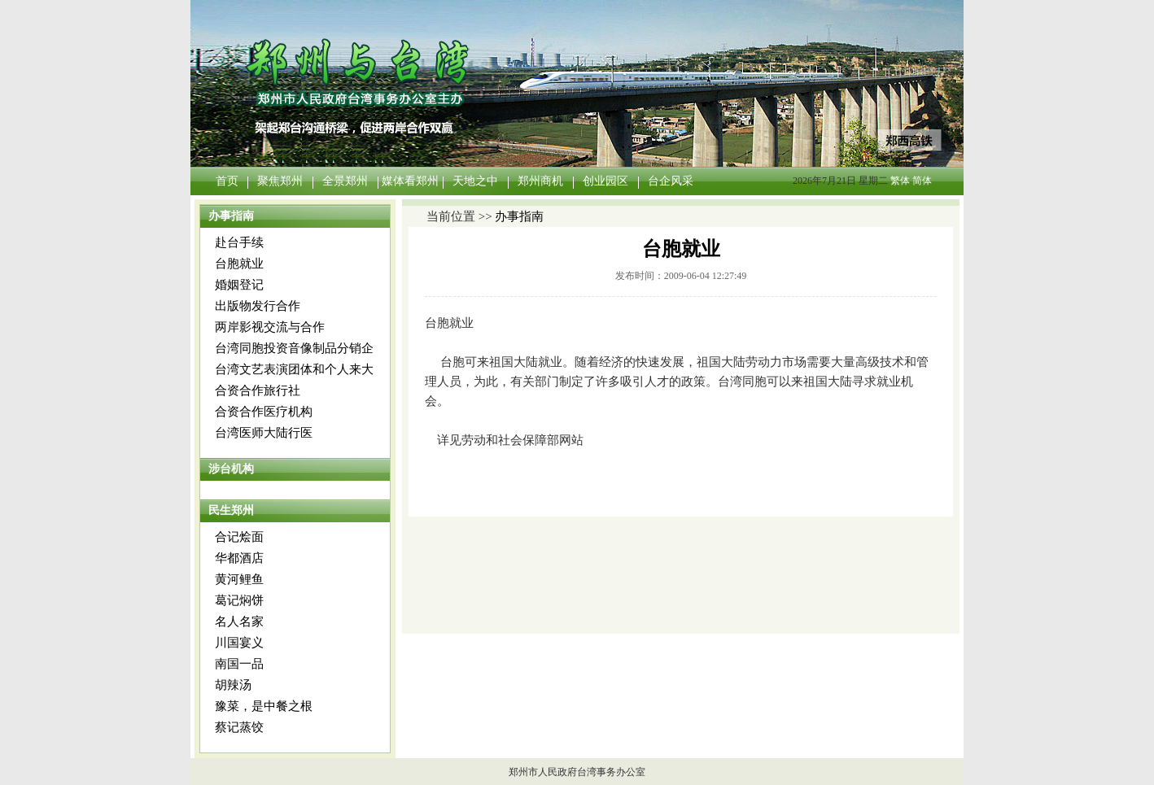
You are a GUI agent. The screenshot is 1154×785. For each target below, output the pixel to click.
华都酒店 (239, 558)
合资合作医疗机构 (264, 411)
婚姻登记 (239, 284)
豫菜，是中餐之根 (264, 706)
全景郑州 (345, 181)
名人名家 (239, 621)
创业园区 (605, 181)
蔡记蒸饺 (239, 727)
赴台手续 (239, 242)
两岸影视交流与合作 (270, 327)
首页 (227, 181)
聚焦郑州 (280, 181)
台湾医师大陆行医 (264, 432)
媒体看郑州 (410, 181)
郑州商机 (540, 181)
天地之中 (475, 181)
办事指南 (519, 216)
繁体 (900, 180)
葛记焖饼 (239, 600)
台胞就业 (239, 263)
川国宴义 (239, 642)
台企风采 (670, 181)
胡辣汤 (233, 684)
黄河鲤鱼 (239, 579)
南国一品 (239, 663)
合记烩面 (239, 536)
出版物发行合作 (257, 305)
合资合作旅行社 (257, 390)
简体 (922, 180)
